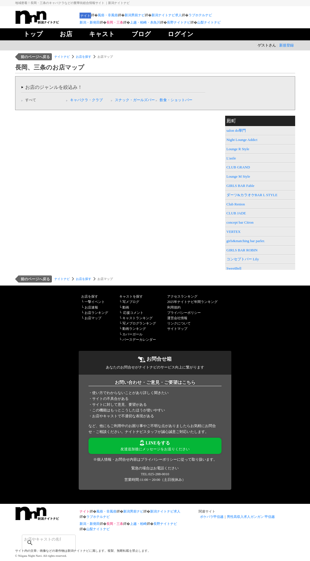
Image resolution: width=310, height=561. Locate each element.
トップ (33, 34)
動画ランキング (134, 329)
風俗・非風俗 (108, 15)
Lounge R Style (238, 149)
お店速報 (91, 307)
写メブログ (130, 302)
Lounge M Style (238, 176)
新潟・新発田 (90, 22)
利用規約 (174, 307)
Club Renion (236, 204)
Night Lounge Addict (242, 140)
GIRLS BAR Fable (241, 186)
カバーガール (132, 334)
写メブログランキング (139, 323)
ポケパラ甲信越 (211, 517)
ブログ (141, 34)
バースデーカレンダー (139, 340)
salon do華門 (236, 130)
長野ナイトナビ (178, 22)
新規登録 (286, 45)
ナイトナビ (62, 56)
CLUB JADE (236, 213)
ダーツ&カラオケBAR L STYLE (252, 195)
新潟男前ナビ (135, 15)
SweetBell (234, 268)
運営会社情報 (177, 318)
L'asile (231, 158)
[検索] (41, 539)
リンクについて (179, 323)
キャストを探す (131, 296)
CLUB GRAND (238, 167)
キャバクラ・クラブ (86, 100)
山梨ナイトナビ (209, 22)
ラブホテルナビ (200, 15)
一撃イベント (95, 302)
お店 (66, 34)
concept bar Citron (240, 222)
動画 (125, 307)
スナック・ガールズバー (135, 100)
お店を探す (83, 56)
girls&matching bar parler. (246, 241)
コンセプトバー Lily (243, 259)
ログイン (181, 34)
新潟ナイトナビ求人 (166, 15)
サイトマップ (177, 329)
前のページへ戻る (35, 57)
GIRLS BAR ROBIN (242, 250)
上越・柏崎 (138, 524)
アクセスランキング (182, 296)
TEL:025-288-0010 (155, 474)
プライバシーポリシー (184, 313)
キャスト (102, 34)
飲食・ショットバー (176, 100)
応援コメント (133, 313)
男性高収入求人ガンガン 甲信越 (251, 517)
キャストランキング (137, 318)
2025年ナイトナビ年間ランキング (192, 302)
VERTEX (234, 232)
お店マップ (93, 318)
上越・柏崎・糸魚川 (145, 22)
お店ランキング (96, 313)
